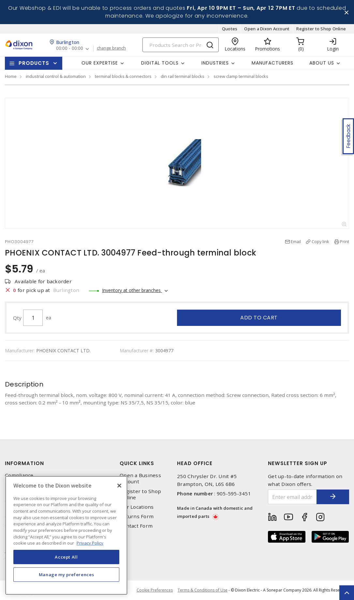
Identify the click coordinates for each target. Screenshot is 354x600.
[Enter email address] (292, 497)
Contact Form (136, 526)
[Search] (180, 44)
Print (344, 241)
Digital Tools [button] (160, 63)
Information (24, 463)
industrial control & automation (56, 76)
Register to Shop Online (321, 29)
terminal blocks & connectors (123, 76)
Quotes (230, 29)
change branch (111, 48)
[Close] (119, 485)
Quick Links (137, 463)
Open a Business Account (140, 478)
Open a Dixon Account (266, 29)
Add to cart (259, 317)
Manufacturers (272, 63)
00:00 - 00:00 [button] (69, 48)
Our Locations (137, 507)
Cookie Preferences (155, 590)
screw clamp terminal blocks (241, 76)
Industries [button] (215, 63)
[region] (66, 535)
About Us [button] (321, 63)
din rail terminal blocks (182, 76)
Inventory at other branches (132, 290)
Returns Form (137, 516)
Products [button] (34, 63)
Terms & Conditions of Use (203, 590)
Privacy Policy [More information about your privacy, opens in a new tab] (90, 543)
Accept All (66, 557)
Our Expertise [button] (99, 63)
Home (11, 76)
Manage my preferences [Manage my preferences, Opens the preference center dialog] (66, 575)
